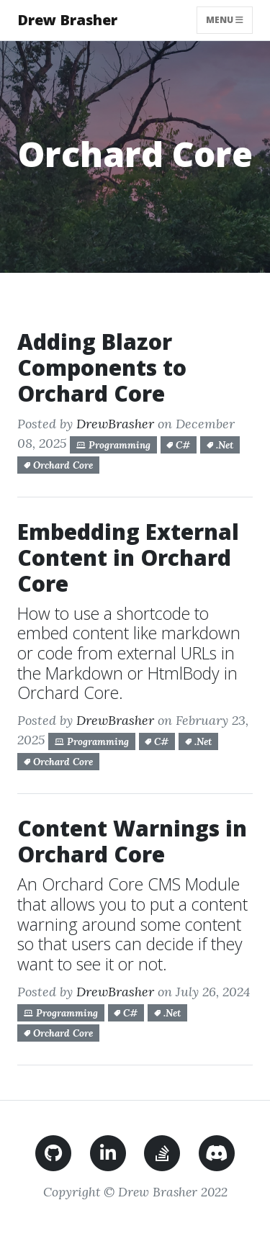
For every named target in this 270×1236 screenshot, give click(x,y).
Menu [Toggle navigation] (229, 19)
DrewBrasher (115, 423)
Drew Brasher (67, 20)
